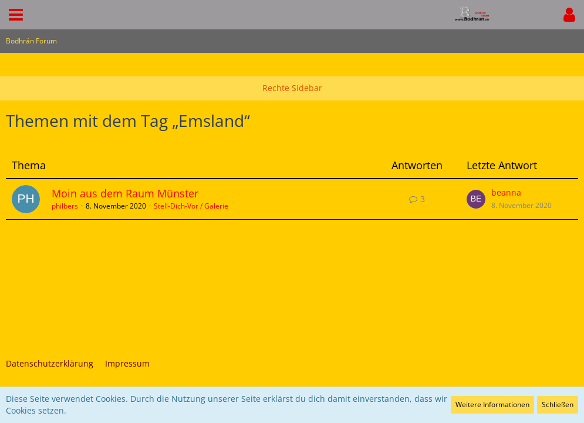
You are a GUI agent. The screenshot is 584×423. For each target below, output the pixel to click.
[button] (16, 14)
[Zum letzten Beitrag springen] (476, 199)
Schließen (557, 404)
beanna (506, 192)
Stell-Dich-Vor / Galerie (191, 206)
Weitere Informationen (492, 404)
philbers (65, 206)
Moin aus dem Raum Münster (125, 193)
